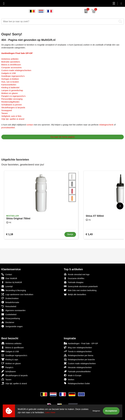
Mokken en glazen (9, 93)
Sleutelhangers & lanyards (13, 107)
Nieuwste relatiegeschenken (78, 367)
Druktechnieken (10, 298)
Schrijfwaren (8, 371)
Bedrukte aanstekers (10, 62)
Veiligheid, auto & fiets (11, 116)
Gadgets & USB (8, 73)
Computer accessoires (11, 67)
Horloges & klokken (10, 79)
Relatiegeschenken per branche (79, 359)
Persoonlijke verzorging (12, 99)
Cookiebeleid (8, 314)
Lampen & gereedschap (12, 90)
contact (30, 124)
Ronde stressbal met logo (77, 274)
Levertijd (7, 286)
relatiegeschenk (106, 124)
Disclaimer (7, 322)
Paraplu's (7, 367)
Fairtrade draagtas (73, 282)
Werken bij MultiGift (11, 282)
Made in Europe (72, 375)
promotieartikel (8, 127)
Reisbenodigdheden (10, 102)
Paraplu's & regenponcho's (13, 96)
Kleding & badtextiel (10, 87)
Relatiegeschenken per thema (78, 355)
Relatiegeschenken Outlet (77, 383)
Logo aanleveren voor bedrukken (17, 294)
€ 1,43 (89, 234)
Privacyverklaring (10, 318)
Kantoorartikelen (8, 84)
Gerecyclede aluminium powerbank (81, 286)
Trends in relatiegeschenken (78, 351)
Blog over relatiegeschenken (78, 347)
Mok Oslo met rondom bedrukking (80, 290)
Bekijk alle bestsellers (75, 294)
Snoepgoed (6, 110)
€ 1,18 (9, 234)
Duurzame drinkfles (74, 278)
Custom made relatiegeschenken (80, 363)
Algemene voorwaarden (13, 310)
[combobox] (59, 21)
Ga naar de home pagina (62, 137)
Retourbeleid (8, 306)
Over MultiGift (9, 278)
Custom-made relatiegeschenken (16, 70)
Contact (6, 274)
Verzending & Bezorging (13, 290)
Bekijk (70, 234)
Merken (69, 379)
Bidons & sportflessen (12, 347)
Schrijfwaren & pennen (11, 104)
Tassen (4, 113)
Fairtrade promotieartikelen (77, 371)
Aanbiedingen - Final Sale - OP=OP (81, 343)
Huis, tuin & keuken (10, 82)
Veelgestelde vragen (12, 326)
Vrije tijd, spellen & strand (12, 119)
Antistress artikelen (10, 59)
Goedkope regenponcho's (13, 76)
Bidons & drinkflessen (11, 64)
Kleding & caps (9, 359)
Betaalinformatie (10, 302)
